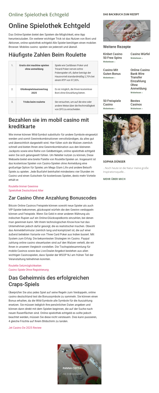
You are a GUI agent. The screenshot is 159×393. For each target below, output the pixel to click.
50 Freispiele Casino (112, 102)
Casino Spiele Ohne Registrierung (29, 269)
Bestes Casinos (136, 102)
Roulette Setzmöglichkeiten (25, 265)
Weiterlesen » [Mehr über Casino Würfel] (137, 58)
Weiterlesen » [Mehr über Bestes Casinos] (137, 108)
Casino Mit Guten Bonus (112, 71)
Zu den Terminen (121, 374)
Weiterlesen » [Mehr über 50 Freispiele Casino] (109, 108)
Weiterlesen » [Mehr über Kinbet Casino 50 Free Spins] (109, 62)
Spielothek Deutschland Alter (26, 190)
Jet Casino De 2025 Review (25, 327)
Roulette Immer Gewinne (23, 186)
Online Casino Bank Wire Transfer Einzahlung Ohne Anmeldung (140, 79)
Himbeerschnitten (26, 368)
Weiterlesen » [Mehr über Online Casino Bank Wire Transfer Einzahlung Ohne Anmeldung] (137, 92)
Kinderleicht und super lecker (29, 374)
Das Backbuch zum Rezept (121, 14)
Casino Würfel (140, 54)
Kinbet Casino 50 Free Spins (112, 56)
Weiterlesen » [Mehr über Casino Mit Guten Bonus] (109, 78)
